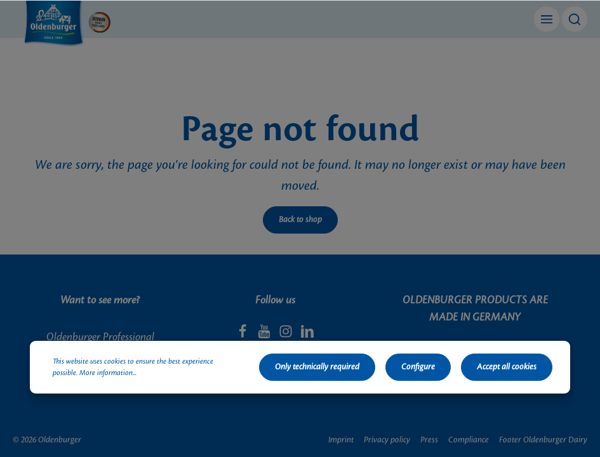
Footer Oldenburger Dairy (543, 439)
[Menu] (546, 19)
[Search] (574, 19)
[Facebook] (244, 335)
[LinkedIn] (307, 335)
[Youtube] (265, 335)
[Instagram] (287, 335)
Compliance (468, 439)
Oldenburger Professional (100, 337)
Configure (418, 366)
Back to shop (300, 219)
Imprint (341, 439)
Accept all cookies (507, 366)
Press (429, 439)
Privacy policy (387, 439)
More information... (108, 373)
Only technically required (317, 366)
